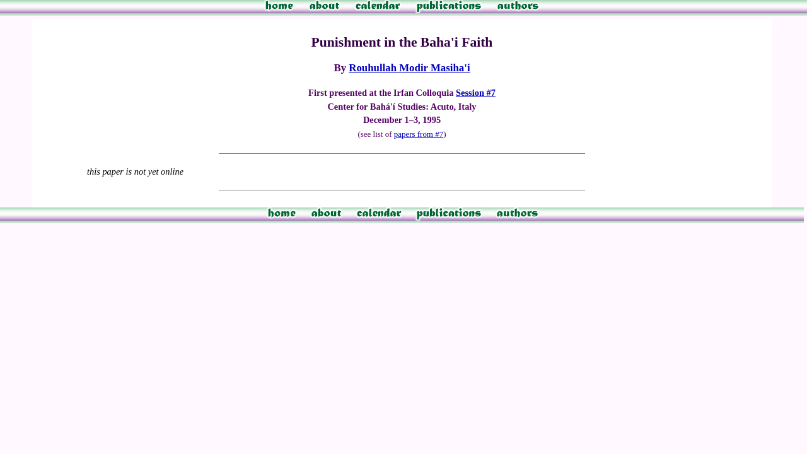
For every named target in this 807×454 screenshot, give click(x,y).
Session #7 (476, 93)
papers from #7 (418, 134)
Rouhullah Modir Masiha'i (409, 68)
